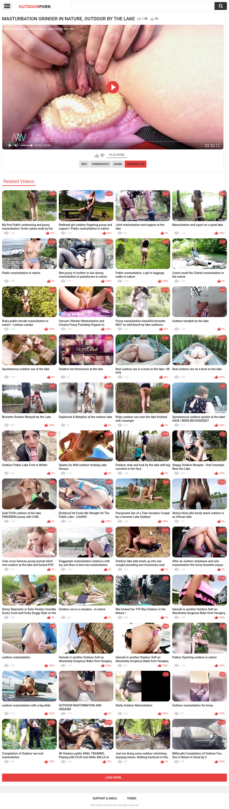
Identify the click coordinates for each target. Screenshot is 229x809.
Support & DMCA (105, 798)
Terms (131, 798)
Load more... (114, 777)
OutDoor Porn (110, 805)
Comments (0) (135, 164)
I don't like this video (102, 156)
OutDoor (35, 6)
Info (84, 164)
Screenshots (100, 164)
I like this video (97, 156)
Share (118, 164)
